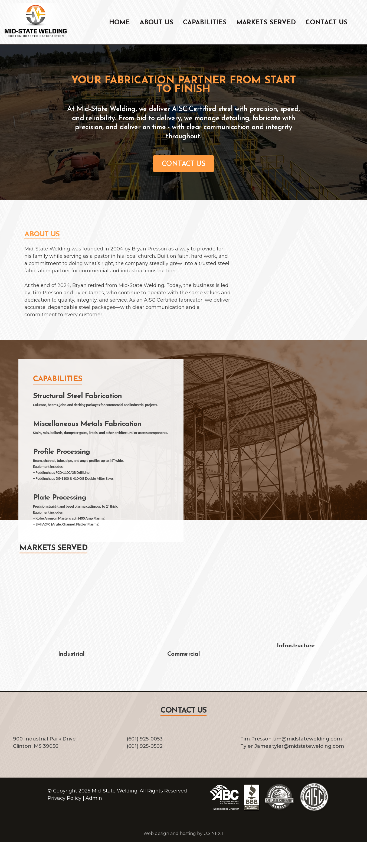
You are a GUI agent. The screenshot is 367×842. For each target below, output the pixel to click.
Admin (94, 798)
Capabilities (205, 22)
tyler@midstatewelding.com (308, 746)
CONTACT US (183, 164)
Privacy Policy (64, 798)
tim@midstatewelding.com (307, 739)
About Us (156, 22)
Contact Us (327, 22)
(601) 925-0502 (145, 746)
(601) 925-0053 (145, 739)
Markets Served (266, 22)
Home (119, 22)
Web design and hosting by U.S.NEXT (183, 833)
